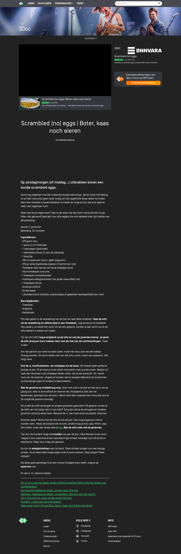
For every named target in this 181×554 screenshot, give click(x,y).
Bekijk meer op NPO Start (143, 83)
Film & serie (44, 3)
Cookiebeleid (114, 541)
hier (60, 427)
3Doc (117, 48)
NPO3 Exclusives (51, 541)
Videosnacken (63, 3)
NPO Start (112, 526)
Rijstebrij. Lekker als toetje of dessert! (41, 501)
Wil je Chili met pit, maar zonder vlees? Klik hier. (46, 498)
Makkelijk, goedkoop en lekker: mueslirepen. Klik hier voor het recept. (58, 494)
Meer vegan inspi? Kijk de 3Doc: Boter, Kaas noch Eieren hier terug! (56, 505)
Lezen (31, 3)
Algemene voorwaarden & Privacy (124, 536)
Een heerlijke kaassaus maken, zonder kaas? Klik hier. (50, 490)
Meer (81, 3)
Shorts (46, 546)
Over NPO (112, 531)
